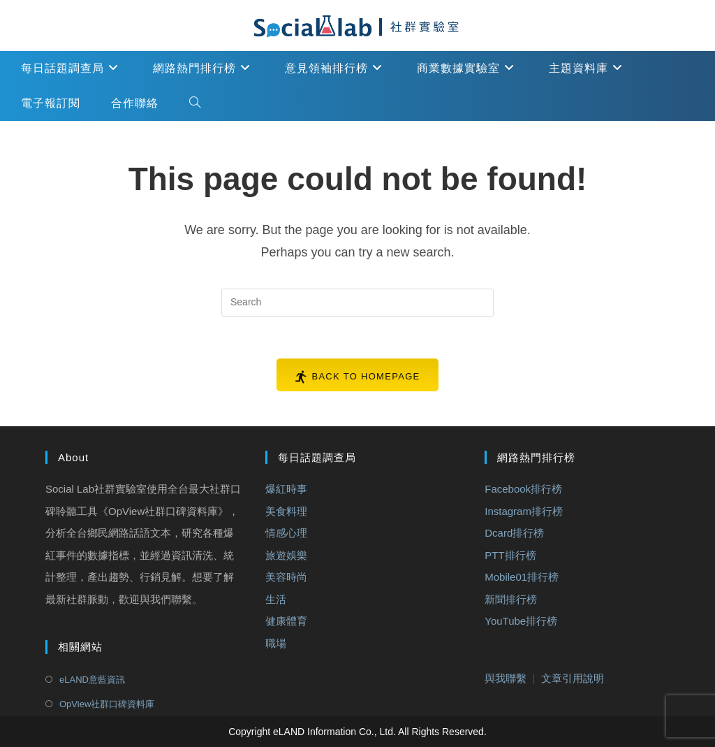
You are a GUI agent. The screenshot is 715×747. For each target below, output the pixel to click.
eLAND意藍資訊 (92, 679)
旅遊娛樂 (286, 555)
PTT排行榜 (510, 555)
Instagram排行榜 (524, 511)
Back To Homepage (365, 376)
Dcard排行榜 (514, 533)
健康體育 (286, 621)
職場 (275, 643)
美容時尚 (286, 577)
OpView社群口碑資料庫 (106, 704)
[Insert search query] (357, 303)
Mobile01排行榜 (522, 577)
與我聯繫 (505, 678)
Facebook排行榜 (523, 489)
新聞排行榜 (511, 599)
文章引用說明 (572, 678)
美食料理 (286, 511)
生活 (275, 599)
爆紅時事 (286, 489)
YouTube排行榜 (521, 621)
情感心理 (286, 533)
